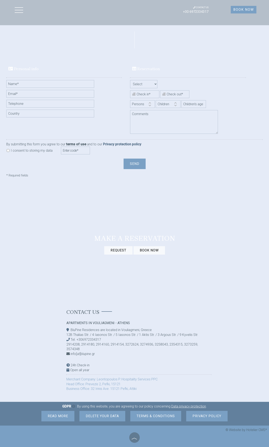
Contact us (82, 312)
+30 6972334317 (195, 12)
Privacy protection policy (122, 144)
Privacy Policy (207, 416)
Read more (58, 416)
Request (118, 250)
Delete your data (102, 416)
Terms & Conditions (156, 416)
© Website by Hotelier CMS (245, 430)
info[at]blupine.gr (83, 354)
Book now (243, 10)
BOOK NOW (149, 250)
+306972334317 (88, 340)
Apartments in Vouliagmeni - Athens (98, 323)
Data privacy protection (188, 406)
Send (134, 164)
